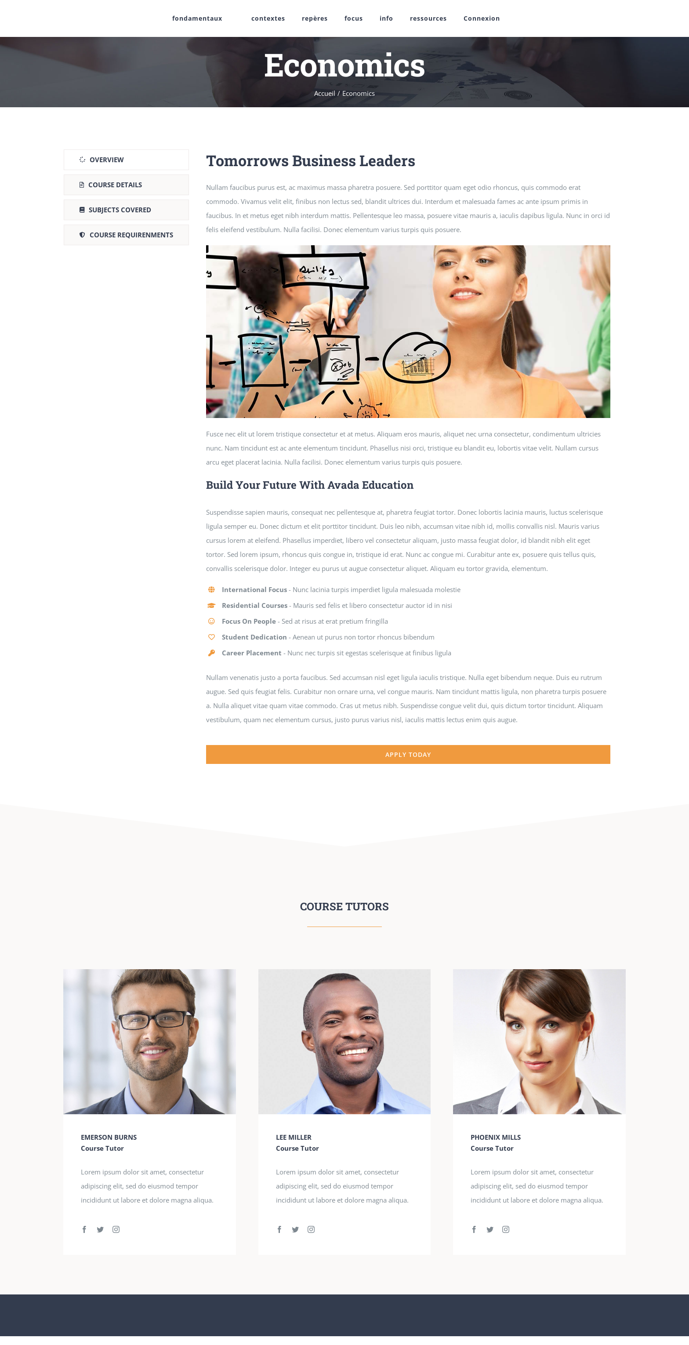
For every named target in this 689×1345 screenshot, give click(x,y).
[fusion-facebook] (84, 1229)
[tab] (126, 159)
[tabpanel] (408, 456)
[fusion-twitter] (100, 1229)
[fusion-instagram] (116, 1229)
